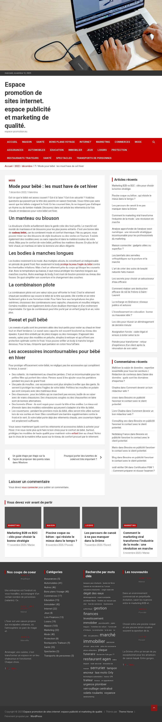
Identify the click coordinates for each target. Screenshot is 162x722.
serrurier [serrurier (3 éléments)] (97, 668)
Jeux (90, 150)
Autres (47, 587)
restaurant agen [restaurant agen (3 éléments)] (97, 659)
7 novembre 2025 (93, 545)
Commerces (122, 142)
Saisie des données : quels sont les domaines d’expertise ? (132, 377)
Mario (115, 447)
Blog (114, 457)
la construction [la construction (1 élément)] (97, 630)
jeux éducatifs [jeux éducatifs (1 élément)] (104, 623)
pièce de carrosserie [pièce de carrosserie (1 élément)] (108, 646)
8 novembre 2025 (54, 545)
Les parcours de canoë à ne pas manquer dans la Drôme (100, 536)
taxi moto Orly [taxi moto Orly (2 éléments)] (104, 672)
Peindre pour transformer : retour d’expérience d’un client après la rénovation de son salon (129, 345)
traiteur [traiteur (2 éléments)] (88, 680)
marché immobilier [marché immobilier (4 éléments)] (99, 638)
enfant (75, 433)
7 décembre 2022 (17, 192)
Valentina (33, 192)
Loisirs (102, 150)
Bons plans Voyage (62, 142)
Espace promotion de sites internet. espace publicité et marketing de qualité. (63, 711)
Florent (107, 545)
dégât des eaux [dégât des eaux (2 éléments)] (93, 593)
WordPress (36, 716)
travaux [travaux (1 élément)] (97, 681)
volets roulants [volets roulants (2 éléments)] (93, 693)
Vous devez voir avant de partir (30, 502)
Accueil (12, 142)
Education (57, 150)
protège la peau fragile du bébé (76, 264)
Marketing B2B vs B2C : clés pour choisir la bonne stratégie (22, 536)
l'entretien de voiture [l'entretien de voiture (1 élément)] (98, 627)
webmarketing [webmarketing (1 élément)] (88, 697)
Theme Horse (126, 711)
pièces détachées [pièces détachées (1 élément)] (90, 650)
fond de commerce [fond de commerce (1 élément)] (95, 604)
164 (12, 668)
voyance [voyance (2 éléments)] (109, 693)
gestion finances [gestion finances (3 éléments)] (95, 611)
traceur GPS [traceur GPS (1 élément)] (108, 677)
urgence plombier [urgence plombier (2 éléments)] (95, 684)
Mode (138, 142)
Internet (85, 142)
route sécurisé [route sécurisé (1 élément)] (95, 664)
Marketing (103, 142)
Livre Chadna (118, 410)
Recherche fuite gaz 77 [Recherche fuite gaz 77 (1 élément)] (105, 654)
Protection (119, 150)
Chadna (116, 387)
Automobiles (36, 150)
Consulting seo (120, 420)
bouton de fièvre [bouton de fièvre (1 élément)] (109, 583)
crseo (115, 397)
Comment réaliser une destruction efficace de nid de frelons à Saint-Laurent (130, 292)
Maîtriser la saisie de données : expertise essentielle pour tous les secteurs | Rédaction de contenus (133, 371)
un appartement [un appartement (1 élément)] (107, 681)
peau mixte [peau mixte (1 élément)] (95, 646)
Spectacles (64, 158)
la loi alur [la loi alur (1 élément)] (108, 630)
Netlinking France (121, 434)
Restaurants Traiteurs (23, 158)
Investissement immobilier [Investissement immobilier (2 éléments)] (93, 621)
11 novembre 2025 (16, 545)
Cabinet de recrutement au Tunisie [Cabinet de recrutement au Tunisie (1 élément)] (96, 586)
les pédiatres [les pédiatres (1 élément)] (93, 636)
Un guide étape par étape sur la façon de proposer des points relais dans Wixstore (31, 459)
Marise (31, 545)
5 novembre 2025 (132, 553)
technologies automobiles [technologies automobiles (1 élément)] (93, 677)
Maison (27, 142)
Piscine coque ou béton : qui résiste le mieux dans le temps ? (61, 536)
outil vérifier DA (120, 467)
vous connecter (30, 487)
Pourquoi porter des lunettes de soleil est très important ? (80, 457)
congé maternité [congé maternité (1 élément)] (108, 590)
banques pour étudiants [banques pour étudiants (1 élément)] (92, 583)
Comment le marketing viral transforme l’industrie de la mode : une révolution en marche (133, 219)
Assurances (15, 150)
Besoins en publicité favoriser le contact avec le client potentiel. (129, 401)
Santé (40, 142)
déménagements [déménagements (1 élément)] (89, 597)
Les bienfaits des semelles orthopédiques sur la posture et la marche (129, 258)
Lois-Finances (51, 617)
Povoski (69, 545)
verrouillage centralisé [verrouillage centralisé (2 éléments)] (97, 688)
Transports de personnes (94, 158)
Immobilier (75, 150)
